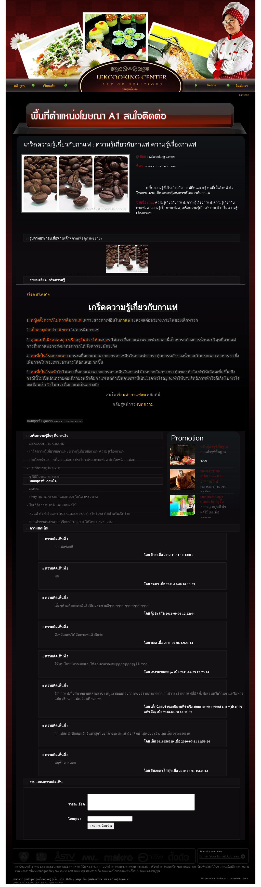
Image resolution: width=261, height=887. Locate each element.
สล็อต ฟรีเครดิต (38, 294)
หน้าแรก (18, 882)
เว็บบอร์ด (58, 882)
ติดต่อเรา (124, 882)
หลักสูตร (30, 882)
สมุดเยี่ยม (81, 882)
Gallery (70, 882)
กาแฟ (125, 320)
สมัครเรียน (95, 882)
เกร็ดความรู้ (44, 882)
